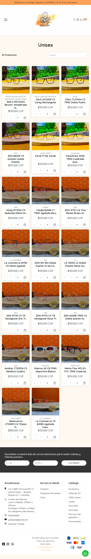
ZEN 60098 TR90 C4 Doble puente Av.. (75, 320)
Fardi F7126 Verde (45, 155)
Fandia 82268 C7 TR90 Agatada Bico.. (45, 213)
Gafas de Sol (75, 497)
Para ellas (73, 514)
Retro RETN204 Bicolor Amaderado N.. (16, 104)
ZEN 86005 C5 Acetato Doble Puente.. (15, 158)
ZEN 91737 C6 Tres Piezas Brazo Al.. (75, 212)
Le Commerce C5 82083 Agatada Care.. (45, 428)
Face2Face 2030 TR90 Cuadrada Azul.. (75, 158)
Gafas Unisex (75, 501)
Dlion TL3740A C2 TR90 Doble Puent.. (75, 101)
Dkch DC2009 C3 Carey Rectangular (45, 101)
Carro (42, 501)
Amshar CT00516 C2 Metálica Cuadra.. (16, 373)
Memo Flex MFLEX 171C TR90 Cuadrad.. (75, 374)
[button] (77, 19)
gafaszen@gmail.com (18, 524)
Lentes (72, 506)
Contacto (44, 493)
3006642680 (13, 520)
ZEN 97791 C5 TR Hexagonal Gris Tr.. (16, 318)
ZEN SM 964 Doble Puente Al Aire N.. (45, 266)
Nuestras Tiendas (16, 528)
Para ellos (73, 510)
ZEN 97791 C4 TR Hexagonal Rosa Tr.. (45, 320)
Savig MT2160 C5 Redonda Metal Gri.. (16, 213)
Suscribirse (74, 467)
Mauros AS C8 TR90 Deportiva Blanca (45, 373)
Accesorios (74, 493)
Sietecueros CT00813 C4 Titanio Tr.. (15, 428)
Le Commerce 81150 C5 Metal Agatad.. (15, 266)
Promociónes (75, 525)
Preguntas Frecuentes (50, 497)
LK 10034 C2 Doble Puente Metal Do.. (75, 266)
